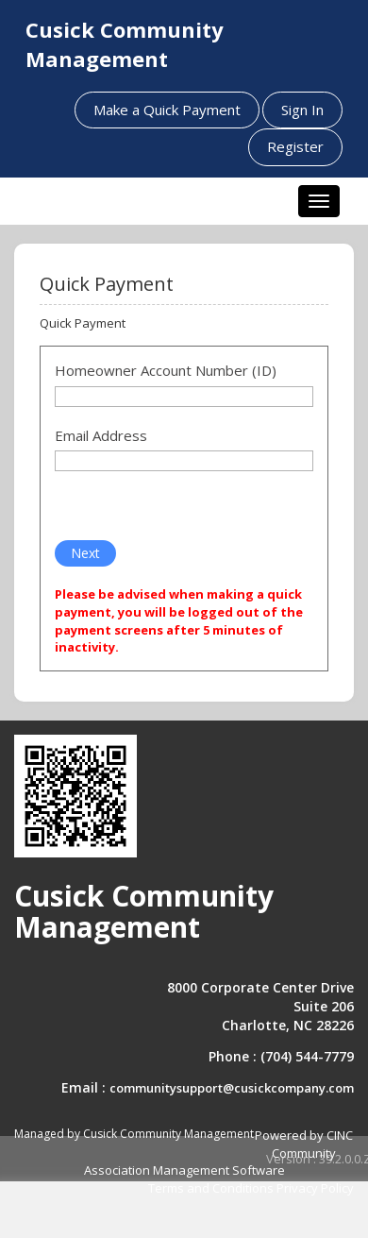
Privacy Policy (315, 1187)
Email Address (101, 435)
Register (295, 146)
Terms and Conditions (211, 1187)
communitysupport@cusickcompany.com (231, 1087)
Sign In (302, 109)
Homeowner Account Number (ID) (165, 370)
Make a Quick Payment (167, 109)
